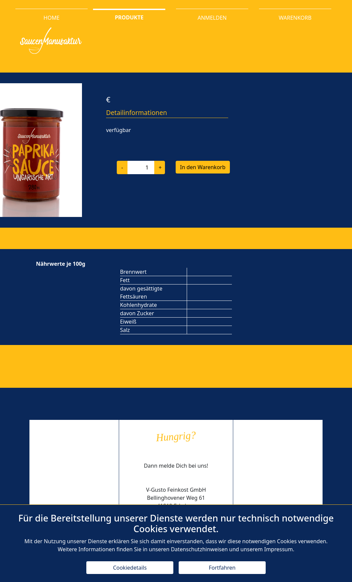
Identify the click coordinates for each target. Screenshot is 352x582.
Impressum (278, 549)
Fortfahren (222, 567)
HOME (51, 17)
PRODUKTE (129, 17)
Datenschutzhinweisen (199, 549)
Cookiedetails (130, 567)
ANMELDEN (212, 17)
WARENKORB (295, 17)
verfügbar (118, 130)
